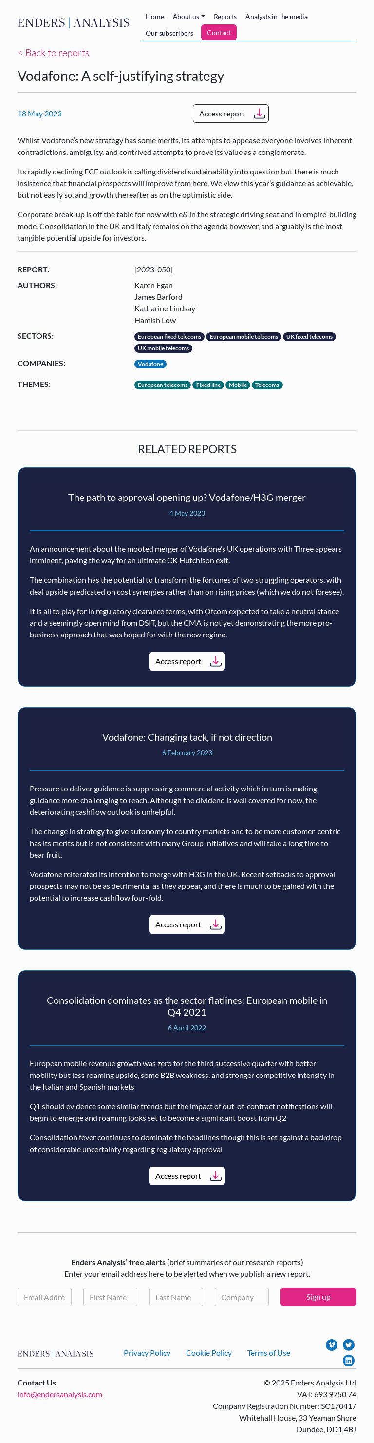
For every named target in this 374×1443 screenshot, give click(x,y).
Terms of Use (268, 1352)
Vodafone (150, 363)
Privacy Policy (147, 1352)
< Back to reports (54, 52)
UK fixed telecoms (309, 336)
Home (155, 16)
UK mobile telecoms (163, 348)
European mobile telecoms (244, 336)
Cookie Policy (209, 1352)
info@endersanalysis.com (60, 1394)
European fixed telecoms (169, 336)
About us (186, 16)
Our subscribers (169, 33)
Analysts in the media (276, 16)
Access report (222, 113)
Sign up (318, 1296)
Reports (225, 16)
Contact (219, 32)
